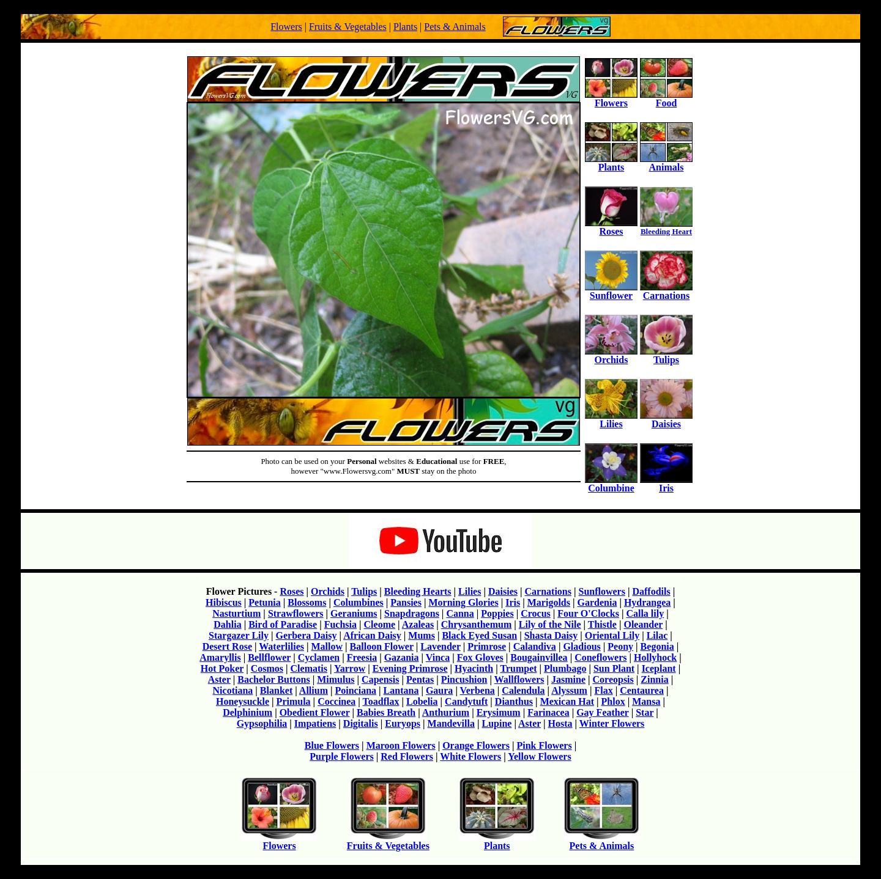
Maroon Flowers (401, 745)
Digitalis (360, 723)
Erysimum (499, 712)
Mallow (327, 646)
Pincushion (464, 679)
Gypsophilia (262, 723)
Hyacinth (474, 668)
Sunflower (611, 291)
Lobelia (422, 701)
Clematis (309, 668)
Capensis (380, 679)
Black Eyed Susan (479, 635)
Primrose (486, 646)
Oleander (643, 624)
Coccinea (336, 701)
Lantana (401, 690)
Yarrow (349, 668)
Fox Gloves (480, 657)
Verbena (477, 690)
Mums (421, 635)
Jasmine (568, 679)
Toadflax (381, 701)
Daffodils (651, 591)
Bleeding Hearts (418, 591)
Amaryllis (220, 657)
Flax (603, 690)
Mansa (646, 701)
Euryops (402, 723)
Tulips (666, 355)
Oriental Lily (612, 635)
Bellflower (269, 657)
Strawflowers (296, 613)
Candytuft (466, 701)
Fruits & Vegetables (348, 26)
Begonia (657, 646)
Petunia (264, 602)
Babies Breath (386, 712)
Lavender (440, 646)
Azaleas (418, 624)
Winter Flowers (612, 723)
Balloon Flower (382, 646)
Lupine (496, 723)
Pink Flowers (543, 745)
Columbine (611, 483)
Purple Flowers (341, 756)
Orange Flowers (476, 745)
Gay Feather (602, 712)
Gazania (401, 657)
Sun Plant (613, 668)
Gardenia (597, 602)
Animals (666, 162)
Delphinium (247, 712)
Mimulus (335, 679)
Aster (219, 679)
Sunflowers (601, 591)
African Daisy (372, 635)
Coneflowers (600, 657)
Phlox (613, 701)
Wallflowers (519, 679)
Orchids (611, 355)
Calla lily (645, 613)
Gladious (581, 646)
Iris (666, 483)
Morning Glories (463, 602)
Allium (313, 690)
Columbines (358, 602)
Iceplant (659, 668)
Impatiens (315, 723)
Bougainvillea (538, 657)
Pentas (420, 679)
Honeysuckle (242, 701)
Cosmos (267, 668)
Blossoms (307, 602)
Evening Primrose (410, 668)
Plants (405, 26)
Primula (294, 701)
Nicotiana (233, 690)
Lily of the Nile (550, 624)
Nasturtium (236, 613)
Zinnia (654, 679)
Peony (620, 646)
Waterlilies (281, 646)
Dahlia (227, 624)
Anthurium (445, 712)
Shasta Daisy (551, 635)
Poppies (497, 613)
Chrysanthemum (476, 624)
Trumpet (518, 668)
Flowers (286, 26)
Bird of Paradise (282, 624)
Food (666, 98)
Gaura (439, 690)
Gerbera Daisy (306, 635)
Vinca (438, 657)
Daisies (666, 419)
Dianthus (514, 701)
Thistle (602, 624)
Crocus (536, 613)
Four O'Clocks (588, 613)
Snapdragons (411, 613)
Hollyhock (655, 657)
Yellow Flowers (539, 756)
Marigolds (548, 602)
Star (644, 712)
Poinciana (356, 690)
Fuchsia (340, 624)
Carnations (666, 291)
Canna (460, 613)
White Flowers (470, 756)
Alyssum (569, 690)
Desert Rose (227, 646)
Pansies (406, 602)
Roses (611, 227)
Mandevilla (451, 723)
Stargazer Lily (239, 635)
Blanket (276, 690)
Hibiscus (224, 602)
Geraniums (353, 613)
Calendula (523, 690)
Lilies (611, 419)
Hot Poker (222, 668)
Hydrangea (647, 602)
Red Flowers (407, 756)
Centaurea (642, 690)
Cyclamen (319, 657)
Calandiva (534, 646)
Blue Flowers (332, 745)
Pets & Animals (454, 26)
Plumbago (565, 668)
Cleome (380, 624)
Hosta (560, 723)
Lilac (657, 635)
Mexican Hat (567, 701)
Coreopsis (613, 679)
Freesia (362, 657)
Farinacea (548, 712)
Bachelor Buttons (273, 679)
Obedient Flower (315, 712)
